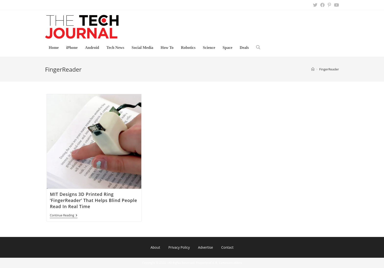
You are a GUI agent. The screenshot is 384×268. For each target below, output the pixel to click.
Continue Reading (63, 216)
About (155, 247)
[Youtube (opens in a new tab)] (336, 4)
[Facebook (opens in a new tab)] (322, 4)
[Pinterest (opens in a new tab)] (329, 4)
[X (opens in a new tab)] (315, 4)
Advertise (205, 247)
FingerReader (329, 69)
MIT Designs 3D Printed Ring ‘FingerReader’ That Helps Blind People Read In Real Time (93, 200)
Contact (227, 247)
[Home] (312, 69)
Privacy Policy (179, 247)
